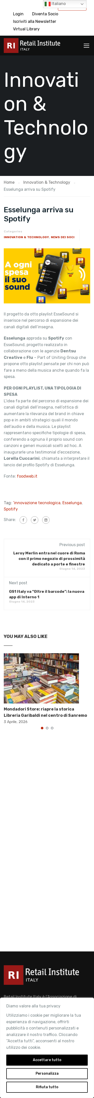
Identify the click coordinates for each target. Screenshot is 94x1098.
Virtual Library (26, 29)
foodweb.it (26, 476)
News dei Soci (62, 237)
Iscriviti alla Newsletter (34, 21)
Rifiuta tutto (47, 1087)
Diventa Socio (45, 14)
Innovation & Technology (26, 237)
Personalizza (47, 1073)
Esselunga (72, 502)
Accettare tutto (47, 1060)
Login (18, 14)
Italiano (55, 4)
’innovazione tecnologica (36, 502)
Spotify (11, 509)
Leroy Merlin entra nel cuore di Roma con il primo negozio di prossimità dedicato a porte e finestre (49, 558)
